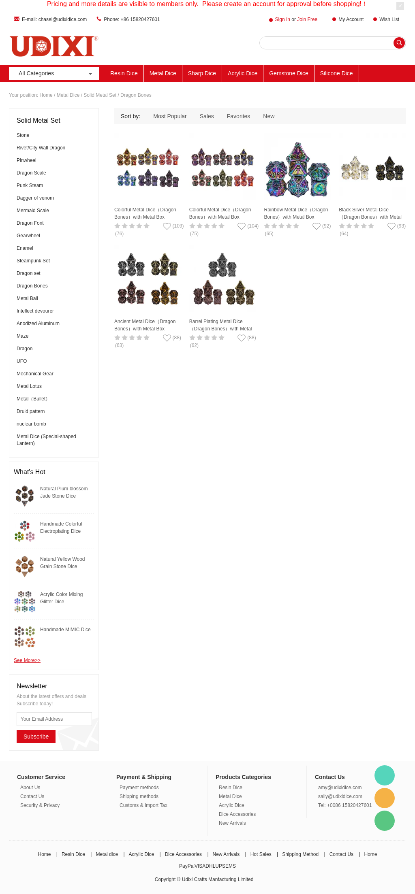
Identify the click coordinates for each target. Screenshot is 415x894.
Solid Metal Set (99, 95)
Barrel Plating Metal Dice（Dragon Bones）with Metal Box (220, 329)
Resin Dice (124, 73)
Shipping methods (139, 796)
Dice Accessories (237, 814)
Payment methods (139, 787)
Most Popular (169, 116)
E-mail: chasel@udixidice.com (54, 19)
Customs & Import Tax (143, 805)
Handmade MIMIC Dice (65, 629)
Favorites (238, 116)
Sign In (282, 19)
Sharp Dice (202, 73)
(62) (194, 345)
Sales (207, 116)
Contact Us (32, 796)
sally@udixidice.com (340, 796)
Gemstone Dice (288, 73)
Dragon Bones (136, 95)
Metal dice (107, 854)
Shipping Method (300, 854)
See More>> (27, 660)
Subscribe (36, 736)
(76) (119, 233)
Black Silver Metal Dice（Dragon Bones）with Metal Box (370, 217)
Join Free (307, 19)
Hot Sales (261, 854)
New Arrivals (232, 823)
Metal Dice (163, 73)
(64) (344, 233)
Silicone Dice (336, 73)
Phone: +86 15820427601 (132, 19)
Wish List (389, 19)
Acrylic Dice (242, 73)
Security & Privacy (40, 805)
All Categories (56, 73)
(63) (119, 345)
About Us (30, 787)
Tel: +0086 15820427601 (345, 805)
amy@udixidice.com (340, 787)
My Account (351, 19)
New (268, 116)
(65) (269, 233)
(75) (194, 233)
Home (46, 95)
